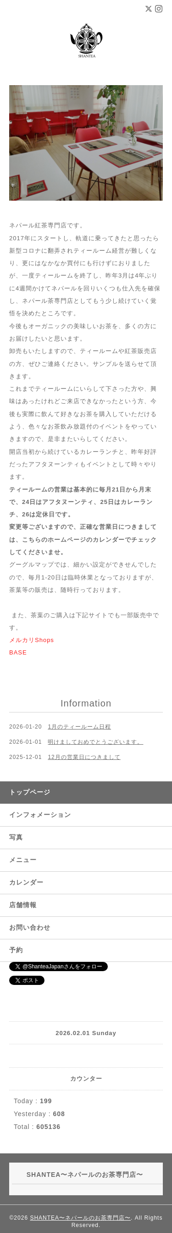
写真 (16, 837)
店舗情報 (23, 905)
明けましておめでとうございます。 (95, 742)
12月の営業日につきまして (84, 757)
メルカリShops (31, 640)
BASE (18, 652)
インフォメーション (40, 814)
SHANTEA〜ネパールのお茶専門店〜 (80, 1218)
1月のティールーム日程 (79, 727)
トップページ (29, 792)
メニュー (23, 859)
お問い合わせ (29, 927)
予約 (16, 950)
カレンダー (26, 882)
